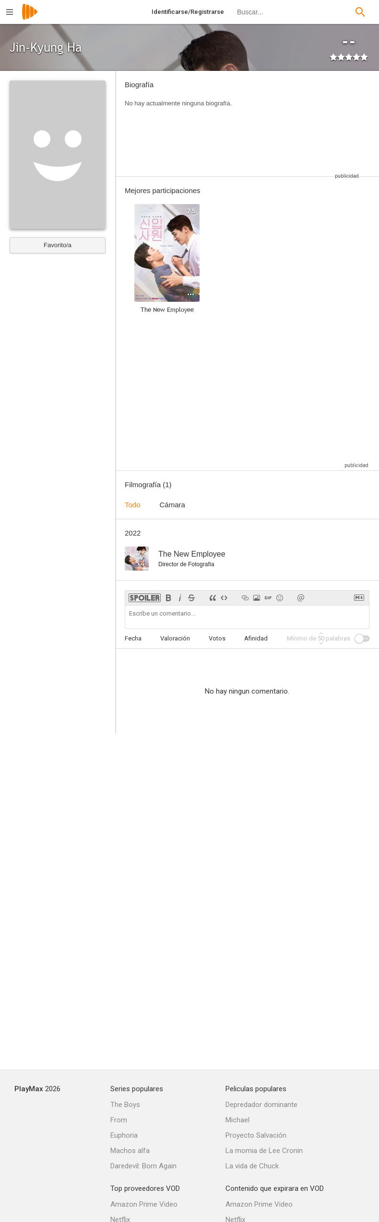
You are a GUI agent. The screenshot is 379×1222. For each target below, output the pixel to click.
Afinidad (256, 638)
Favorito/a (57, 245)
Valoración (175, 638)
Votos (217, 638)
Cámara (172, 505)
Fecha (133, 638)
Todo (133, 505)
